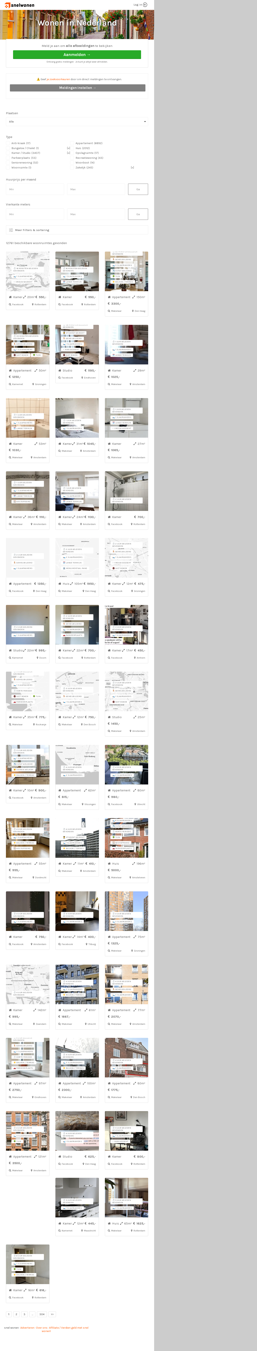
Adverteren (27, 1342)
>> (52, 1329)
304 (42, 1329)
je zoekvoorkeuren (58, 94)
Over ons (41, 1342)
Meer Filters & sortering (32, 245)
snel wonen (11, 1342)
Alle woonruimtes (50, 45)
